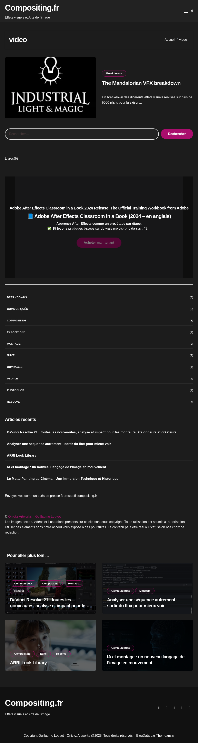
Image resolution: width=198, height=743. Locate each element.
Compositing (16, 320)
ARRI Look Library (21, 455)
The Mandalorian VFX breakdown (142, 83)
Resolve (13, 401)
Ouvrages (14, 366)
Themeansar (165, 735)
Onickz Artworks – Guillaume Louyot (34, 516)
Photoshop (15, 390)
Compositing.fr (32, 7)
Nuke (11, 355)
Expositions (16, 332)
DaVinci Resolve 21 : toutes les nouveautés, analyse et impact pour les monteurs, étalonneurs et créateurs (92, 432)
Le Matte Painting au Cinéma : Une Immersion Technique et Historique (63, 478)
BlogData (143, 735)
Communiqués (17, 308)
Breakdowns (114, 73)
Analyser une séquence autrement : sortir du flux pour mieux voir (59, 444)
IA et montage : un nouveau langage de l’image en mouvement (56, 467)
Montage (14, 343)
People (12, 378)
